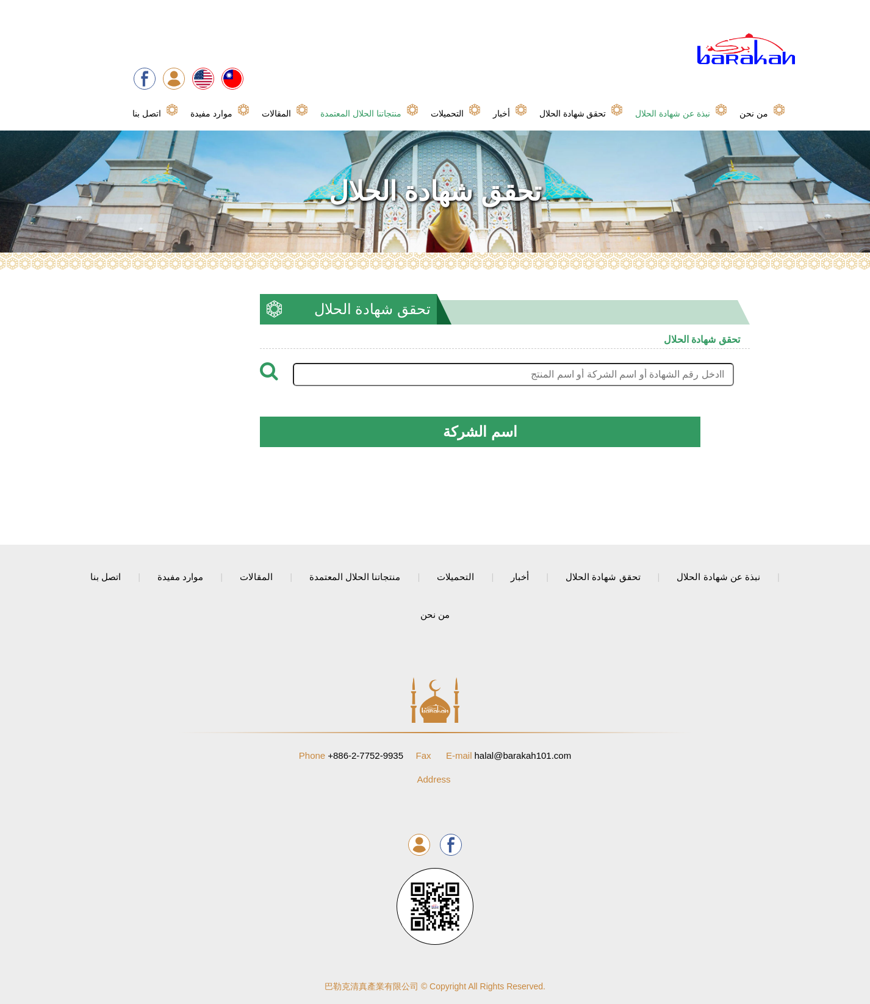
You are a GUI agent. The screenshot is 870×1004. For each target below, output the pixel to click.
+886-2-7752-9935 (351, 755)
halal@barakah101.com (508, 755)
